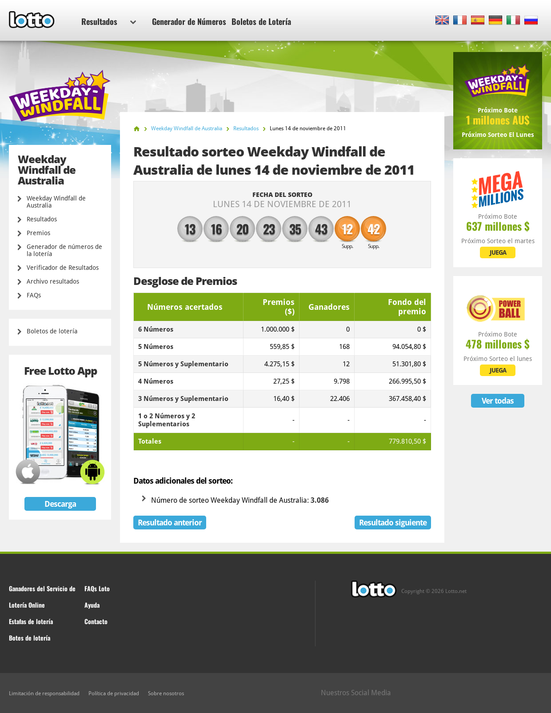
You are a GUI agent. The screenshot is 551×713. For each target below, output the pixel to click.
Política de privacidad (113, 693)
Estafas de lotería (31, 621)
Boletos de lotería (52, 331)
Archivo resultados (53, 281)
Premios (38, 232)
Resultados (108, 21)
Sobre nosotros (166, 693)
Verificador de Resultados (63, 267)
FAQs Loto (97, 588)
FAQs (34, 295)
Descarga (60, 504)
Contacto (96, 621)
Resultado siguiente (393, 522)
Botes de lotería (29, 637)
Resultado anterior (170, 522)
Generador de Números (189, 21)
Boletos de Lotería (261, 21)
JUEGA (498, 252)
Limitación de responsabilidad (44, 693)
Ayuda (92, 604)
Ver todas (498, 400)
